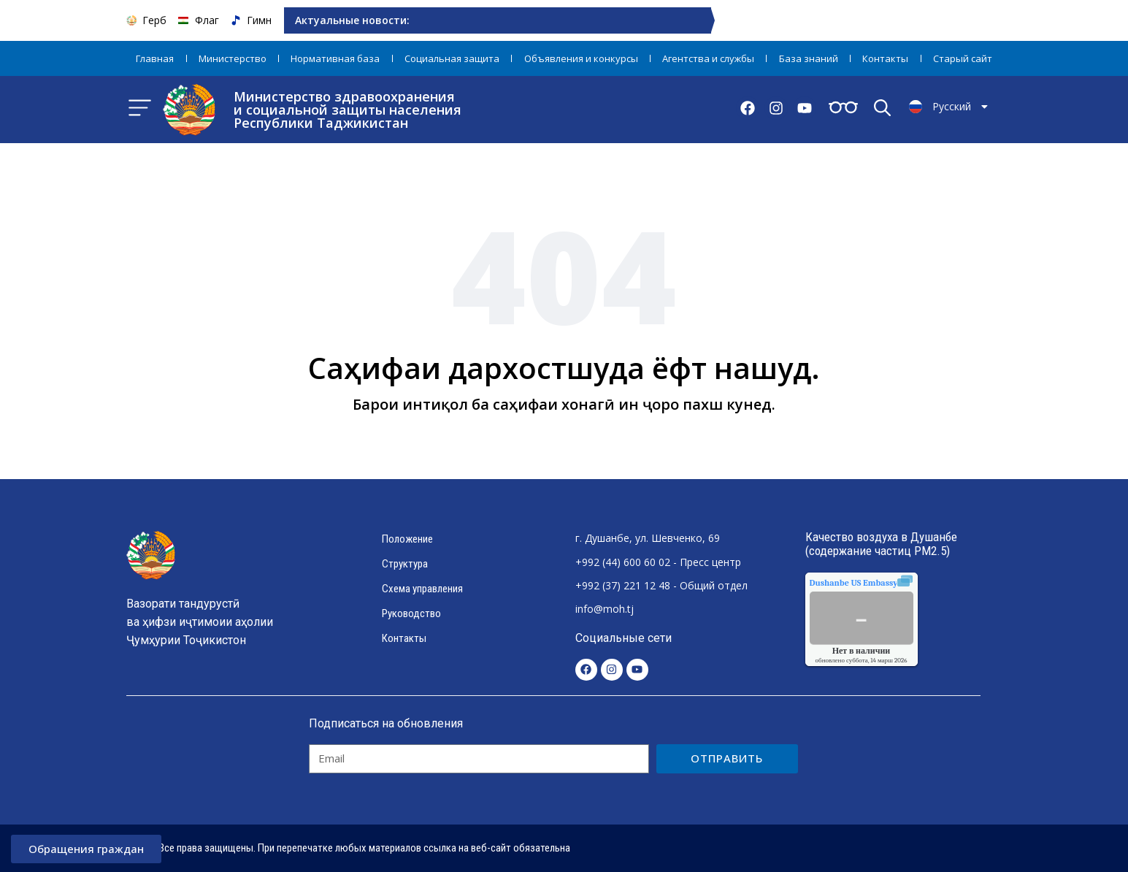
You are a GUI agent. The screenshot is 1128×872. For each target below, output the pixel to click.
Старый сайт (962, 58)
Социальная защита (451, 58)
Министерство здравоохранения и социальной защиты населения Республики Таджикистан (347, 109)
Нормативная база (335, 58)
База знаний (808, 58)
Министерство (232, 58)
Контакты (885, 58)
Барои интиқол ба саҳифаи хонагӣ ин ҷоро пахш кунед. (564, 404)
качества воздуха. (887, 583)
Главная (155, 58)
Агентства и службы (708, 58)
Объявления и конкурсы (581, 58)
